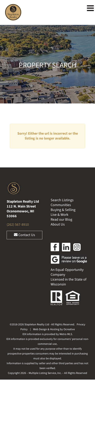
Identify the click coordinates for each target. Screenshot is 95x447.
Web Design (40, 329)
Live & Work (59, 214)
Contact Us (24, 234)
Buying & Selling (63, 209)
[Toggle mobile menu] (91, 8)
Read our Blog (61, 219)
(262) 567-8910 (18, 224)
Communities (61, 205)
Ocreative (69, 329)
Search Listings (62, 200)
